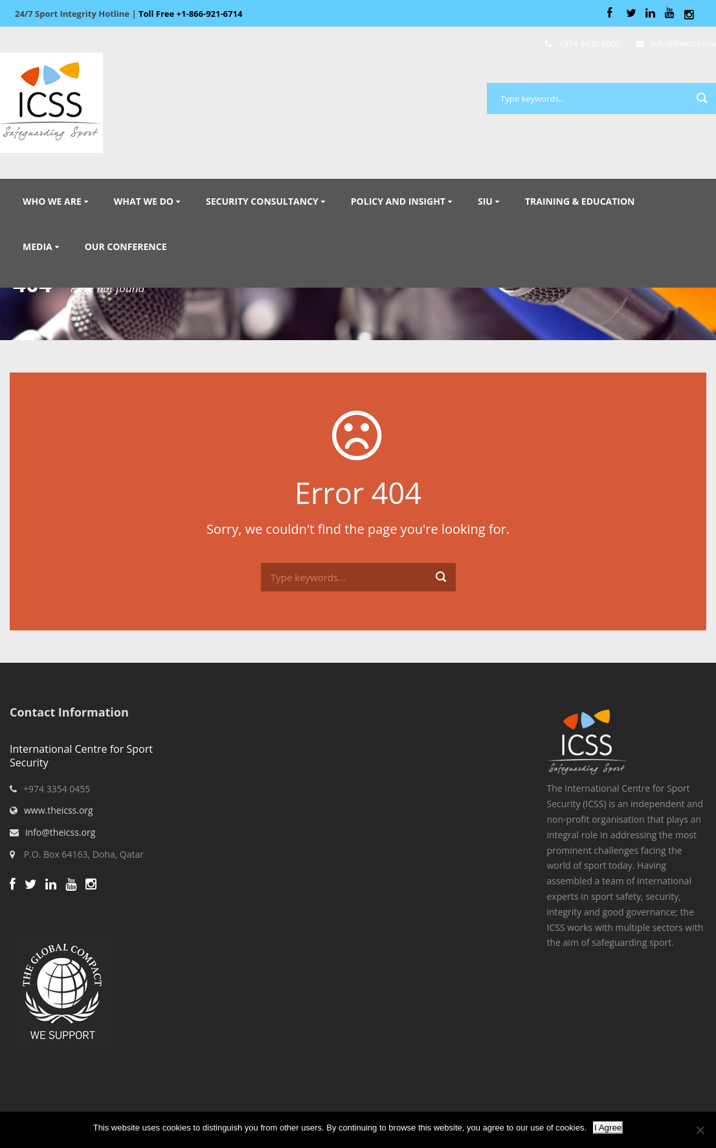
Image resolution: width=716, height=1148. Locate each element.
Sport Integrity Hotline (128, 13)
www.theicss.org (58, 810)
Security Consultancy (262, 201)
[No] (699, 1129)
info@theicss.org (60, 832)
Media (37, 246)
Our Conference (126, 246)
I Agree (607, 1127)
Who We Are (52, 201)
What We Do (143, 201)
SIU (485, 201)
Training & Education (580, 201)
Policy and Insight (398, 201)
